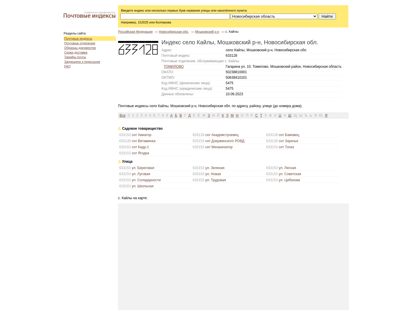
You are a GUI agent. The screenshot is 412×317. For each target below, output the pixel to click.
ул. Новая (213, 174)
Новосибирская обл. (174, 31)
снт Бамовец (289, 135)
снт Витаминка (143, 141)
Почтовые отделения (79, 43)
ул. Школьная (142, 186)
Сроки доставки (75, 52)
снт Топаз (286, 147)
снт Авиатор (141, 135)
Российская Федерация (135, 31)
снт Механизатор (219, 147)
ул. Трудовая (215, 180)
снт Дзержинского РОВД (224, 141)
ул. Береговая (143, 168)
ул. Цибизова (289, 180)
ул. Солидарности (146, 180)
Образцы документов (80, 48)
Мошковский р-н (207, 31)
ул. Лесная (287, 168)
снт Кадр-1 (140, 147)
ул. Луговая (141, 174)
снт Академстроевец (221, 135)
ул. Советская (290, 174)
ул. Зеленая (214, 168)
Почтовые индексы (78, 38)
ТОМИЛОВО (174, 67)
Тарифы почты (75, 57)
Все (122, 115)
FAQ (67, 66)
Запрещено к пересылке (82, 61)
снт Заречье (288, 141)
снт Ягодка (140, 153)
